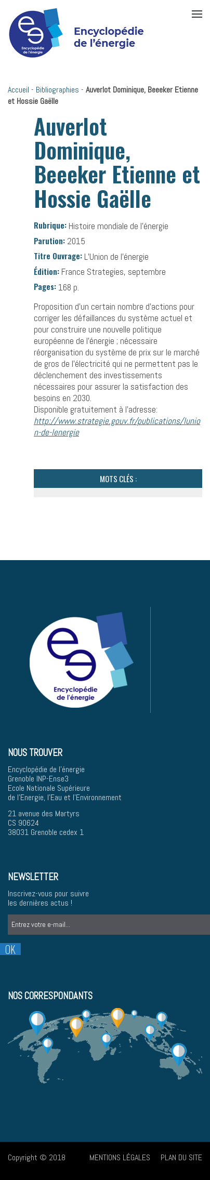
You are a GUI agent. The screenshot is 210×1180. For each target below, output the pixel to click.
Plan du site (181, 1157)
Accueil (18, 89)
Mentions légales (119, 1157)
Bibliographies (57, 89)
